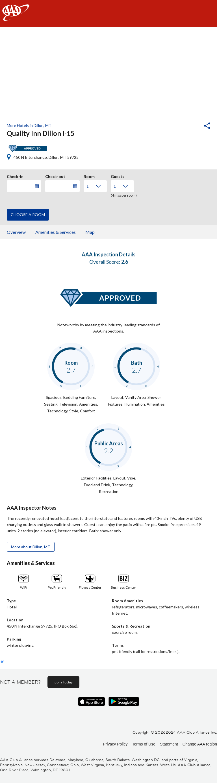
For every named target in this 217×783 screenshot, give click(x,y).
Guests (117, 175)
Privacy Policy (115, 744)
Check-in (15, 175)
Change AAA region (200, 744)
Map (90, 232)
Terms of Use (143, 744)
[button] (191, 126)
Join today (63, 682)
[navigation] (108, 13)
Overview (16, 232)
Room (89, 175)
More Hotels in (29, 125)
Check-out (55, 175)
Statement (169, 744)
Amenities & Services (55, 232)
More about (30, 546)
